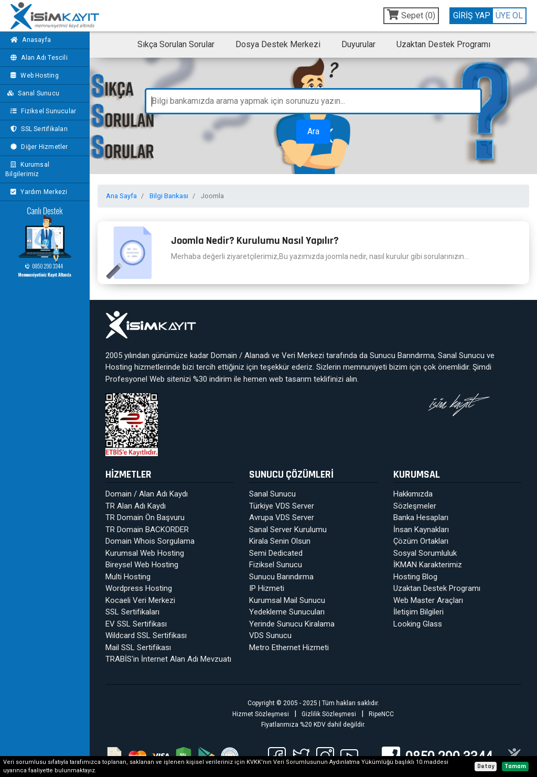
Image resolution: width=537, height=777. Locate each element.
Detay (486, 766)
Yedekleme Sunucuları (287, 612)
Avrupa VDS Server (281, 517)
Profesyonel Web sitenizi (148, 379)
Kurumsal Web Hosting (144, 553)
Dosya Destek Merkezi (277, 44)
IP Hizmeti (266, 588)
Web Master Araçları (428, 600)
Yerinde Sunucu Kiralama (292, 624)
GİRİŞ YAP (471, 15)
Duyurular (358, 44)
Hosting (118, 367)
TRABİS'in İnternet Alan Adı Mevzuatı (168, 659)
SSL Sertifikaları (38, 129)
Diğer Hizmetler (38, 146)
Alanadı (257, 355)
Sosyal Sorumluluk (425, 553)
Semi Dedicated (276, 553)
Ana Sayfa (121, 196)
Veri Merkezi (303, 355)
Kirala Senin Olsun (279, 541)
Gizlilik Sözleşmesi (329, 714)
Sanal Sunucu (32, 93)
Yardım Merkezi (37, 192)
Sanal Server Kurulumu (288, 529)
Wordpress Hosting (138, 588)
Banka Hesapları (420, 517)
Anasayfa (29, 40)
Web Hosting (33, 75)
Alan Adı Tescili (38, 57)
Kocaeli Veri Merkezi (140, 600)
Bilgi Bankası (168, 196)
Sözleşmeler (414, 506)
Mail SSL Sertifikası (138, 647)
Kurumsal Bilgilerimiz (27, 169)
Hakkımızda (413, 494)
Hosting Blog (415, 576)
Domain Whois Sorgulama (150, 541)
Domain (224, 355)
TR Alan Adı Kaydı (135, 506)
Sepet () (411, 14)
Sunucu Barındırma (402, 355)
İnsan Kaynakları (421, 529)
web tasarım (290, 379)
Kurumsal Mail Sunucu (287, 600)
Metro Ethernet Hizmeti (289, 647)
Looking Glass (417, 624)
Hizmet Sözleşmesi (260, 714)
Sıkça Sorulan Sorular (175, 44)
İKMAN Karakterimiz (427, 564)
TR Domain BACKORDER (147, 529)
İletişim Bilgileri (418, 612)
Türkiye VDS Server (281, 506)
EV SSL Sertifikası (136, 624)
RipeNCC (381, 714)
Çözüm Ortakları (420, 541)
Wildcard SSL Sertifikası (146, 635)
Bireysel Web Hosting (141, 564)
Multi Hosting (128, 576)
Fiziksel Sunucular (42, 111)
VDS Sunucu (270, 635)
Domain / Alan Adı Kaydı (146, 494)
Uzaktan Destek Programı (443, 44)
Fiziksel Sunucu (275, 564)
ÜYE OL (509, 15)
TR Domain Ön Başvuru (145, 517)
